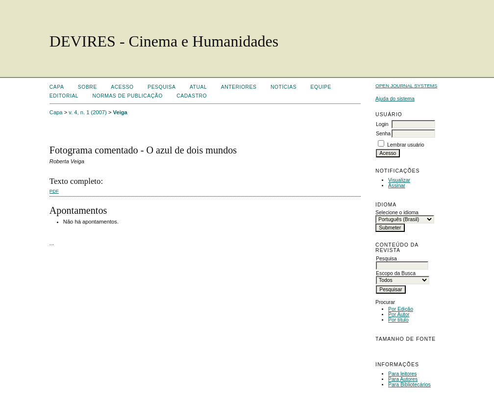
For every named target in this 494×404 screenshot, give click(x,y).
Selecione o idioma (397, 212)
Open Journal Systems (406, 85)
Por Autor (398, 314)
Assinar (396, 185)
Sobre (87, 87)
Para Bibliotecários (409, 384)
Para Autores (403, 379)
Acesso (122, 87)
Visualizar (399, 180)
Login (382, 124)
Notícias (283, 87)
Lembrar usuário (405, 145)
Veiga (120, 112)
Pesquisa (161, 87)
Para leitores (402, 374)
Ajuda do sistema (395, 98)
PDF (54, 191)
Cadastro (191, 96)
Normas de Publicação (128, 96)
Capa (56, 87)
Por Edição (400, 309)
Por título (398, 320)
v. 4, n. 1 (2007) (88, 112)
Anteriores (239, 87)
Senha (383, 133)
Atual (198, 87)
